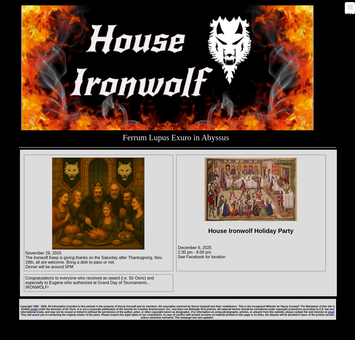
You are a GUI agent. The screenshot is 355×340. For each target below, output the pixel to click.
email (33, 309)
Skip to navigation (350, 13)
